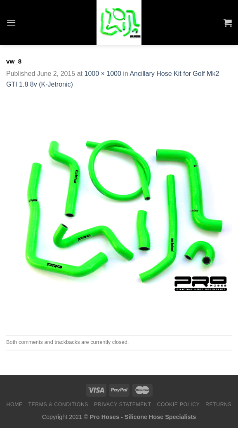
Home (15, 404)
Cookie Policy (178, 404)
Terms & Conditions (58, 404)
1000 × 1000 (102, 73)
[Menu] (11, 22)
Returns (218, 404)
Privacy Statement (122, 404)
